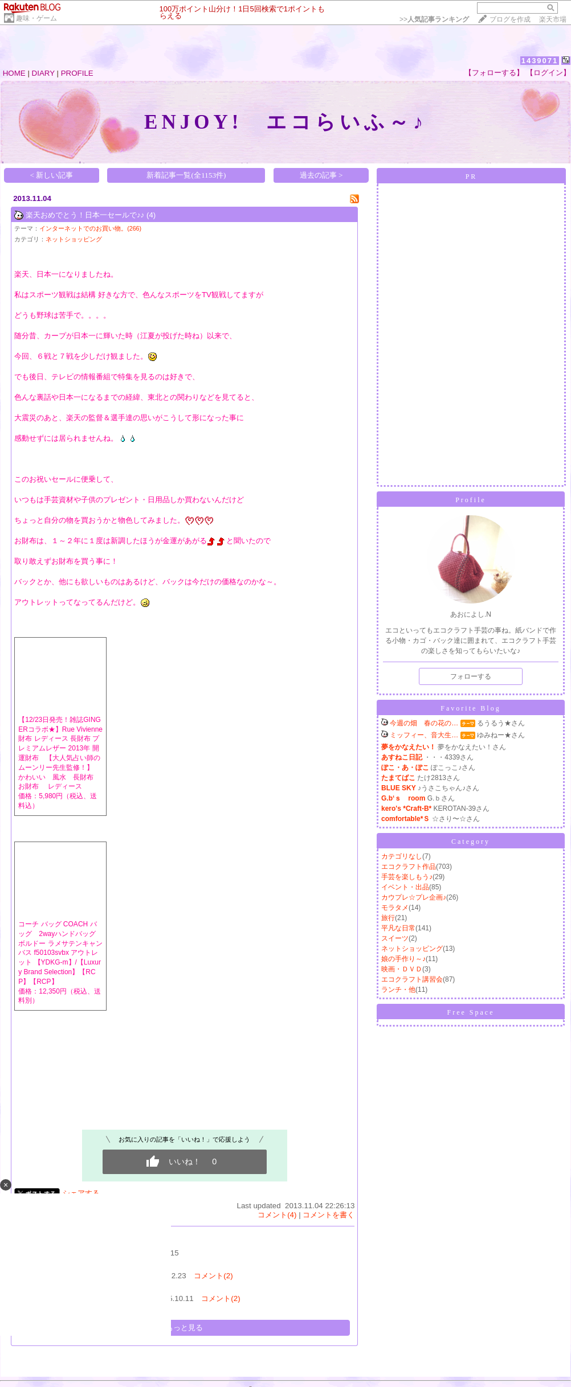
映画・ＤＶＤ (401, 969)
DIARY (43, 73)
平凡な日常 (398, 928)
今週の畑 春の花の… (424, 723)
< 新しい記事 (52, 175)
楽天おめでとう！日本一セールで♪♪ (85, 215)
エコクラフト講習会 (412, 979)
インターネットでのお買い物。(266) (90, 228)
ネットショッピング (74, 239)
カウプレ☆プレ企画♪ (413, 897)
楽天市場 (552, 19)
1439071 (539, 60)
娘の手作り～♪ (403, 959)
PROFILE (77, 73)
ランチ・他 (398, 990)
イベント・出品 (405, 887)
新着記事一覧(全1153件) (186, 175)
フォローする (470, 676)
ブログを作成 (510, 19)
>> (434, 19)
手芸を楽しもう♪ (407, 877)
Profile (470, 500)
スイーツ (395, 938)
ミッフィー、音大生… (424, 735)
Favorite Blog (470, 708)
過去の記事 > (321, 175)
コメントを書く (328, 1214)
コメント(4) (277, 1214)
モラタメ (395, 908)
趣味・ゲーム (36, 18)
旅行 (388, 918)
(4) (151, 215)
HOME (14, 73)
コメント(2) (213, 1275)
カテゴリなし (401, 856)
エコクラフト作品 (408, 867)
